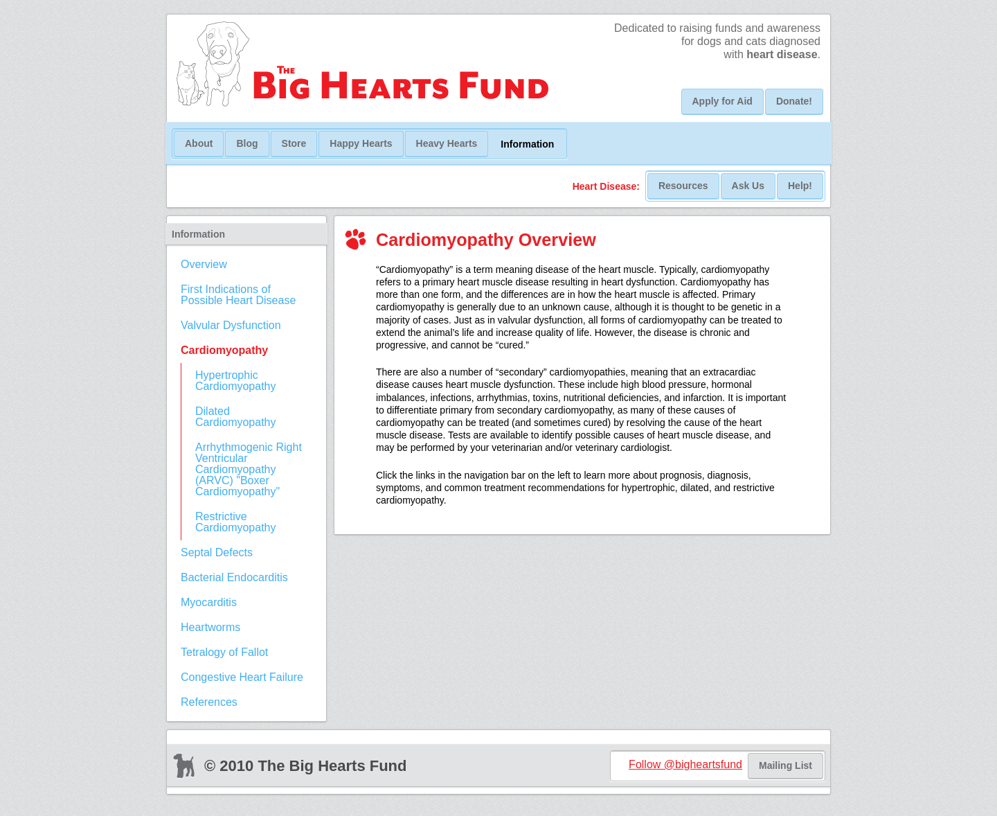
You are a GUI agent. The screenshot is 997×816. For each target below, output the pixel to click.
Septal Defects (217, 552)
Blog (247, 143)
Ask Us (748, 185)
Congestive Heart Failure (242, 677)
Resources (683, 185)
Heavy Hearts (447, 143)
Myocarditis (209, 602)
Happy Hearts (361, 143)
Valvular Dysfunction (231, 325)
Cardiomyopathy (224, 350)
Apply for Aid (722, 101)
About (199, 143)
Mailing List (785, 765)
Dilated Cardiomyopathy (235, 416)
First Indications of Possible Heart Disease (238, 294)
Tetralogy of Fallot (224, 652)
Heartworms (210, 627)
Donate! (794, 101)
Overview (204, 264)
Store (294, 143)
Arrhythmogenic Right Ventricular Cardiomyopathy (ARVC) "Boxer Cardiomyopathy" (248, 469)
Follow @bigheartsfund (685, 764)
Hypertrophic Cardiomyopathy (235, 380)
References (209, 702)
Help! (800, 185)
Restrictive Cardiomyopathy (235, 522)
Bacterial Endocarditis (234, 577)
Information (527, 144)
